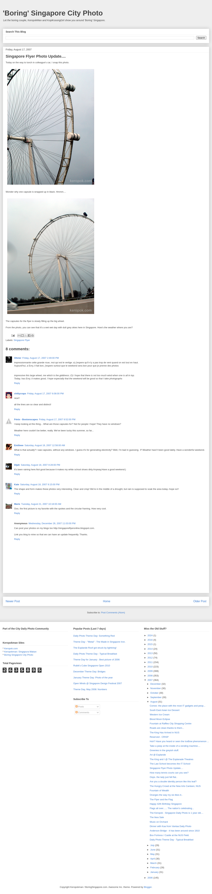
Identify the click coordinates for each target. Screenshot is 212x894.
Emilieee (18, 445)
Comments (82, 712)
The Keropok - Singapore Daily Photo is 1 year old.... (176, 813)
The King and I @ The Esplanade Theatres (171, 759)
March (153, 863)
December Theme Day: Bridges (89, 671)
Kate (16, 484)
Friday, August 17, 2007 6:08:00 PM (45, 393)
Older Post (199, 601)
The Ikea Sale (157, 817)
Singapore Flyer (22, 340)
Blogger (148, 887)
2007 (150, 680)
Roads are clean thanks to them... (167, 728)
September (156, 697)
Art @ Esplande (158, 754)
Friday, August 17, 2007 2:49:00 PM (40, 358)
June (153, 849)
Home (106, 601)
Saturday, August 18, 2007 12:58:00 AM (45, 445)
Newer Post (13, 601)
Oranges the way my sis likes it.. (166, 795)
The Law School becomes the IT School (170, 763)
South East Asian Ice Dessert (164, 710)
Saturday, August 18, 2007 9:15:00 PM (39, 484)
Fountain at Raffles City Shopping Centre (170, 723)
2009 (150, 671)
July (152, 845)
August (154, 701)
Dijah (17, 465)
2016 (150, 640)
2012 (150, 657)
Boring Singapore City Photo (18, 654)
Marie (17, 504)
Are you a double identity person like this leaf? (173, 781)
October (154, 693)
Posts (79, 706)
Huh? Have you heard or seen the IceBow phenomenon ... (179, 741)
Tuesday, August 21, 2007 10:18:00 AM (41, 504)
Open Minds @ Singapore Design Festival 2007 (97, 683)
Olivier (17, 358)
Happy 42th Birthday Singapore (166, 804)
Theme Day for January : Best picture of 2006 (96, 659)
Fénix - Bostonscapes (26, 419)
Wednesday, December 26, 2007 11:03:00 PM (51, 523)
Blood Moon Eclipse (160, 719)
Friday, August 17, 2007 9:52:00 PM (57, 419)
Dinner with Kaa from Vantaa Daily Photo (170, 826)
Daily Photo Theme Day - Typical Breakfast (95, 653)
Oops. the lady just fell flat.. (163, 777)
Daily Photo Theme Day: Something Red (94, 635)
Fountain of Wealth (159, 790)
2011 (150, 662)
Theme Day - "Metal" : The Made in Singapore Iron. (99, 641)
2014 (150, 649)
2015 (150, 644)
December (156, 684)
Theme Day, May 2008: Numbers (90, 689)
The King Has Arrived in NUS (164, 732)
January (154, 872)
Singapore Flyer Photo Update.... (166, 768)
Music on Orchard (159, 822)
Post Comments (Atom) (113, 612)
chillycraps (20, 393)
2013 (150, 653)
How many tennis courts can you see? (169, 772)
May (152, 854)
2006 (150, 877)
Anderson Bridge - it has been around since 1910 (175, 830)
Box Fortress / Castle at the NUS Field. (169, 835)
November (156, 688)
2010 (150, 666)
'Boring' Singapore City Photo (53, 13)
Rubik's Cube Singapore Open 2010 (91, 665)
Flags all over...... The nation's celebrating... (172, 808)
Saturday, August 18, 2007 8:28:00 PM (40, 465)
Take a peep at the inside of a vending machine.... (175, 746)
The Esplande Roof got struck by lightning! (94, 647)
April (153, 858)
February (155, 867)
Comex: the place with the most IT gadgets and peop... (177, 705)
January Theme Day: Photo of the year (93, 677)
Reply (17, 383)
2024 (150, 635)
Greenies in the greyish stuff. (164, 750)
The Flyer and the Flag (161, 799)
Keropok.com (11, 648)
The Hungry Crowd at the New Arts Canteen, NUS (175, 786)
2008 (150, 675)
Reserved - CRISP (159, 737)
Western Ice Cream (159, 714)
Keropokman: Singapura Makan (20, 651)
